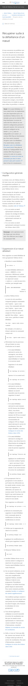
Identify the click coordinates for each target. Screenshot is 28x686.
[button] (3, 2)
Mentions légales (10, 680)
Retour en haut (14, 656)
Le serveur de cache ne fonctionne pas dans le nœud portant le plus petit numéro (13, 159)
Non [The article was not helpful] (16, 670)
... (9, 15)
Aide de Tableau (7, 13)
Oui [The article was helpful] (10, 670)
